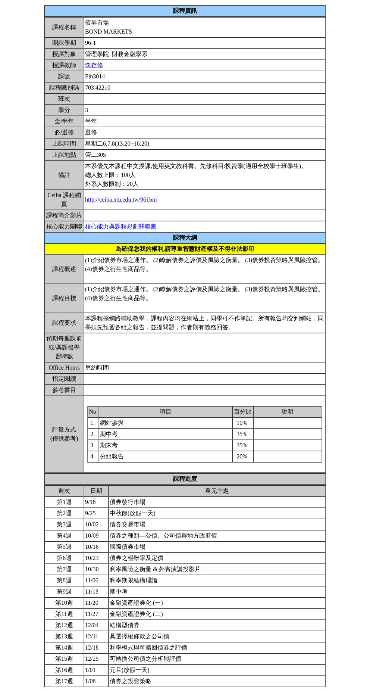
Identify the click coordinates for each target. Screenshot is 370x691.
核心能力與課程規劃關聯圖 (121, 226)
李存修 (94, 65)
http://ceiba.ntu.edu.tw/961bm (121, 199)
